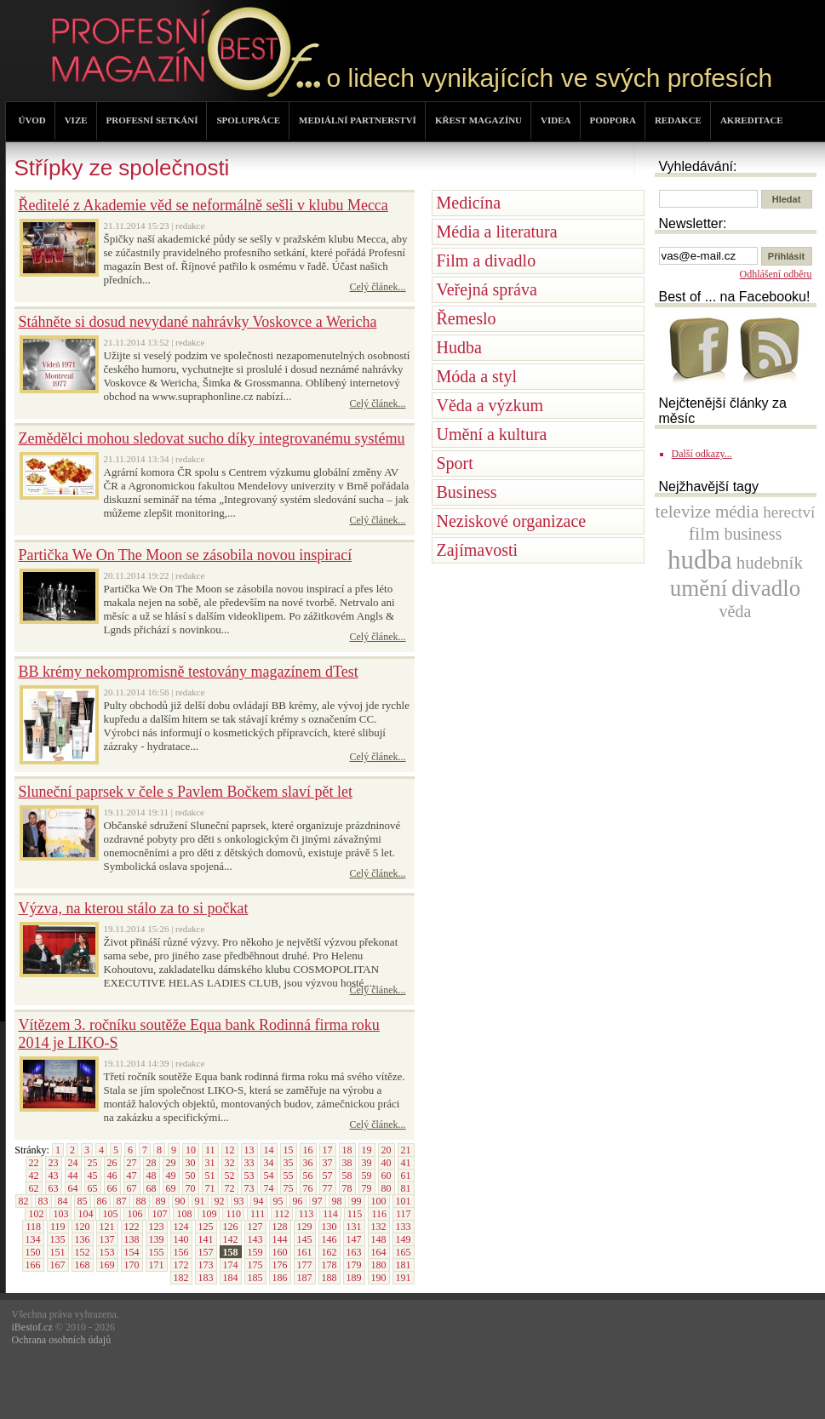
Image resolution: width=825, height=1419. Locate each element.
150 (33, 1252)
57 (328, 1176)
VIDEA (555, 120)
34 (269, 1163)
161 (304, 1252)
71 (210, 1188)
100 (379, 1201)
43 (54, 1176)
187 (304, 1278)
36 (308, 1163)
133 (403, 1227)
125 (206, 1227)
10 (191, 1150)
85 (82, 1201)
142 (230, 1239)
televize (683, 511)
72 (230, 1188)
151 (58, 1252)
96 (298, 1201)
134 (33, 1239)
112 (281, 1214)
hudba (699, 560)
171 (156, 1265)
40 (386, 1163)
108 (184, 1214)
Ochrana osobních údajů (62, 1340)
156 (181, 1252)
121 (107, 1227)
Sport (455, 463)
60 (386, 1176)
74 (269, 1188)
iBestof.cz (32, 1327)
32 (230, 1163)
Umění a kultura (492, 434)
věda (735, 611)
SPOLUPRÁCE (248, 120)
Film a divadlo (486, 260)
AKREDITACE (751, 120)
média (737, 511)
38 (347, 1163)
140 (181, 1239)
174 (230, 1265)
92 (220, 1201)
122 (132, 1227)
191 (403, 1278)
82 (24, 1201)
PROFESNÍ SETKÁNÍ (152, 120)
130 (329, 1227)
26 (112, 1163)
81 (406, 1188)
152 (82, 1252)
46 (112, 1176)
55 (289, 1176)
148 (379, 1239)
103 (60, 1214)
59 (367, 1176)
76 (308, 1188)
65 (93, 1188)
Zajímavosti (477, 550)
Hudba (459, 347)
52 (230, 1176)
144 (280, 1239)
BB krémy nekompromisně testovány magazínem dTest (188, 671)
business (753, 533)
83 (43, 1201)
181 (403, 1265)
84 (63, 1201)
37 (328, 1163)
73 (249, 1188)
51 (210, 1176)
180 (379, 1265)
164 (379, 1252)
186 (280, 1278)
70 (191, 1188)
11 (210, 1150)
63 (54, 1188)
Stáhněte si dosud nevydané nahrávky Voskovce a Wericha (198, 321)
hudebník (769, 562)
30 (191, 1163)
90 (180, 1201)
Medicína (469, 202)
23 (54, 1163)
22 (34, 1163)
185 (255, 1278)
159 (255, 1252)
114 (330, 1214)
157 (206, 1252)
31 (210, 1163)
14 (269, 1150)
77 (328, 1188)
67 (132, 1188)
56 (308, 1176)
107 (159, 1214)
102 (35, 1214)
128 (280, 1227)
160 (280, 1252)
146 (329, 1239)
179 (354, 1265)
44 (73, 1176)
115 (355, 1214)
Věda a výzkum (490, 405)
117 (403, 1214)
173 (206, 1265)
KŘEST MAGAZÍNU (478, 120)
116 (379, 1214)
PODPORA (613, 120)
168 (82, 1265)
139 (156, 1239)
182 (181, 1278)
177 (304, 1265)
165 (403, 1252)
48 (151, 1176)
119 (58, 1227)
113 (306, 1214)
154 (132, 1252)
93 (239, 1201)
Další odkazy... (702, 454)
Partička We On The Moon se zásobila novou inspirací (185, 555)
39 (367, 1163)
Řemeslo (466, 318)
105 (109, 1214)
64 (73, 1188)
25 (93, 1163)
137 (107, 1239)
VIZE (76, 120)
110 (233, 1214)
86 (102, 1201)
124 (181, 1227)
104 (85, 1214)
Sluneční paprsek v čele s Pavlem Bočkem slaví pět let (185, 791)
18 (347, 1150)
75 (289, 1188)
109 (208, 1214)
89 (161, 1201)
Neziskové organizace (512, 521)
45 (93, 1176)
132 (379, 1227)
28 (151, 1163)
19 (367, 1150)
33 (249, 1163)
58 (347, 1176)
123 (156, 1227)
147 (354, 1239)
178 (329, 1265)
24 (73, 1163)
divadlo (765, 588)
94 (259, 1201)
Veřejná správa (487, 289)
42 (34, 1176)
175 (255, 1265)
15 (289, 1150)
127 (255, 1227)
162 (329, 1252)
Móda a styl (477, 376)
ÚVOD (32, 120)
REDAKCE (678, 120)
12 (230, 1150)
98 (337, 1201)
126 (230, 1227)
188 (329, 1278)
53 (249, 1176)
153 (107, 1252)
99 (357, 1201)
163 (354, 1252)
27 (132, 1163)
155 (156, 1252)
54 (269, 1176)
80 (386, 1188)
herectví (789, 512)
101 (403, 1201)
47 (132, 1176)
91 (200, 1201)
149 (403, 1239)
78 (347, 1188)
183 (206, 1278)
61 (406, 1176)
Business (467, 492)
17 (328, 1150)
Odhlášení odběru (776, 274)
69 (171, 1188)
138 (132, 1239)
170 (132, 1265)
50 (191, 1176)
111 (257, 1214)
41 (406, 1163)
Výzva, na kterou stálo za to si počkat (134, 908)
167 (58, 1265)
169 (107, 1265)
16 (308, 1150)
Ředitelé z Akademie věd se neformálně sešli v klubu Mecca (203, 205)
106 (134, 1214)
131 (354, 1227)
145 (304, 1239)
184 (230, 1278)
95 (278, 1201)
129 (304, 1227)
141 (206, 1239)
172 (181, 1265)
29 (171, 1163)
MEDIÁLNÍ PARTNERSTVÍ (357, 120)
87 (122, 1201)
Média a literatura (497, 231)
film (704, 533)
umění (699, 588)
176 (280, 1265)
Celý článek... (378, 287)
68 (151, 1188)
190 (379, 1278)
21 (406, 1150)
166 (33, 1265)
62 (34, 1188)
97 (317, 1201)
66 (112, 1188)
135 (58, 1239)
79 (367, 1188)
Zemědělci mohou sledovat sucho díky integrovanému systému (212, 438)
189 (354, 1278)
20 (386, 1150)
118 (33, 1227)
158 (230, 1252)
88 (141, 1201)
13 (249, 1150)
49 (171, 1176)
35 (289, 1163)
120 (82, 1227)
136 (82, 1239)
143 (255, 1239)
